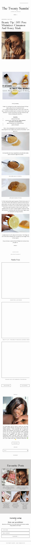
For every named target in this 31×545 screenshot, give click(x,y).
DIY (19, 254)
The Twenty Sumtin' (15, 8)
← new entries (6, 385)
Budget (17, 254)
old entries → (24, 385)
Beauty (14, 254)
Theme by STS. (22, 543)
